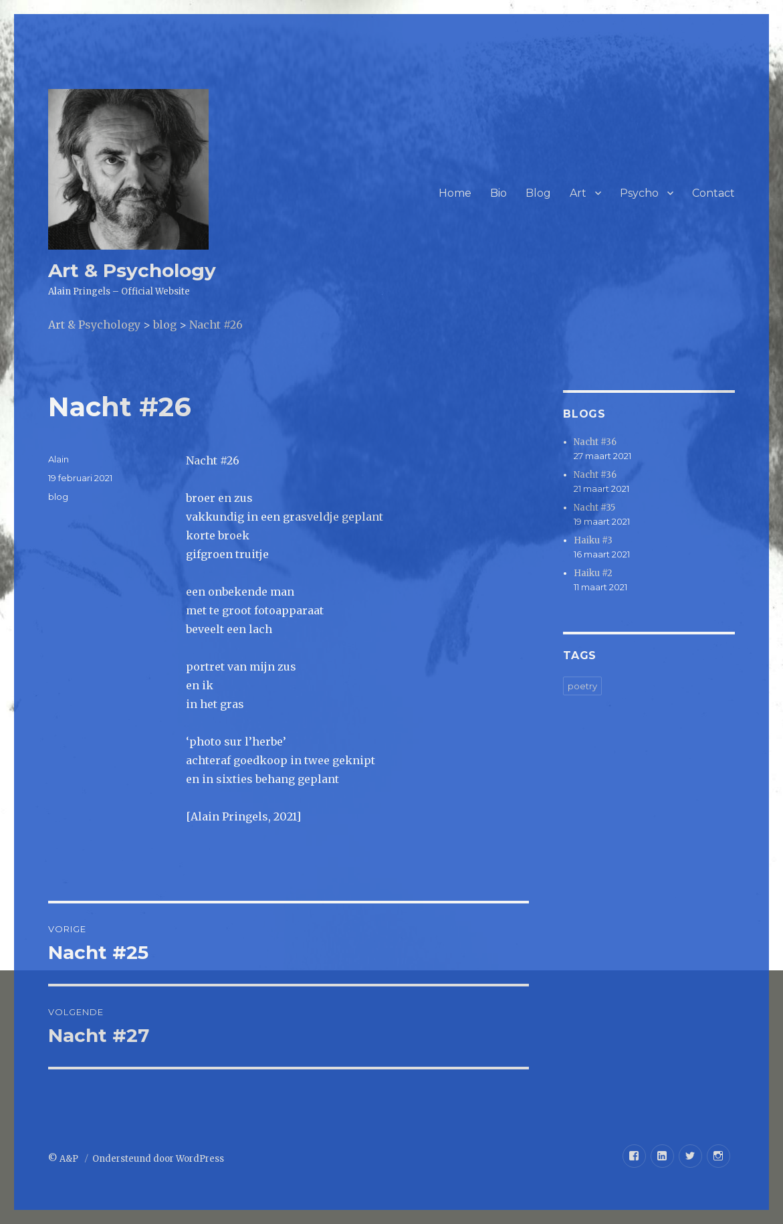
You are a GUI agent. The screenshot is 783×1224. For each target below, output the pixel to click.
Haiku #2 (593, 573)
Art (578, 193)
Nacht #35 (594, 507)
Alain (58, 459)
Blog (538, 193)
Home (455, 193)
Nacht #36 (595, 442)
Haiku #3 (593, 540)
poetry (582, 686)
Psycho (639, 193)
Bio (498, 193)
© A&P (64, 1158)
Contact (713, 193)
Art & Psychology (132, 270)
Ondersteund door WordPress (158, 1158)
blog (58, 496)
